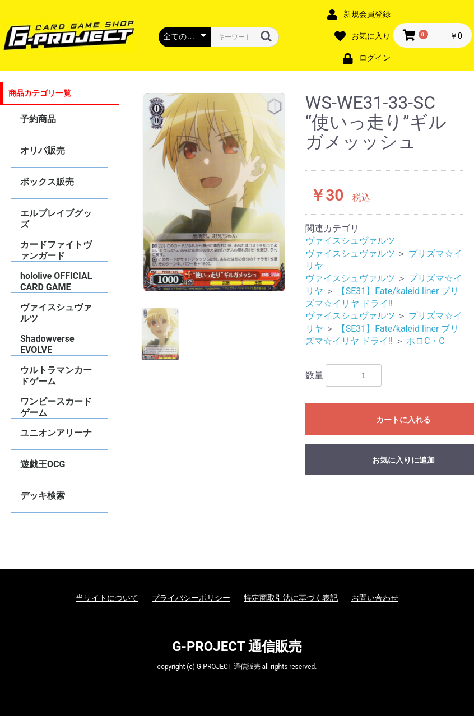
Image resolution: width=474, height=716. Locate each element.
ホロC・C (425, 341)
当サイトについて (107, 597)
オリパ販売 (42, 150)
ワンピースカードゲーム (56, 407)
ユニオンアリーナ (56, 432)
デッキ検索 (42, 495)
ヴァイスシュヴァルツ (56, 313)
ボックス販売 (47, 181)
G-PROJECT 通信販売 (237, 646)
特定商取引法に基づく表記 (291, 597)
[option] (213, 192)
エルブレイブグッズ (56, 219)
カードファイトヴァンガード (56, 250)
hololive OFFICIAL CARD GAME (56, 281)
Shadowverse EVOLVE (47, 344)
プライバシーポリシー (191, 597)
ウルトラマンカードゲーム (56, 376)
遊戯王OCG (42, 464)
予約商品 (38, 119)
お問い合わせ (374, 597)
